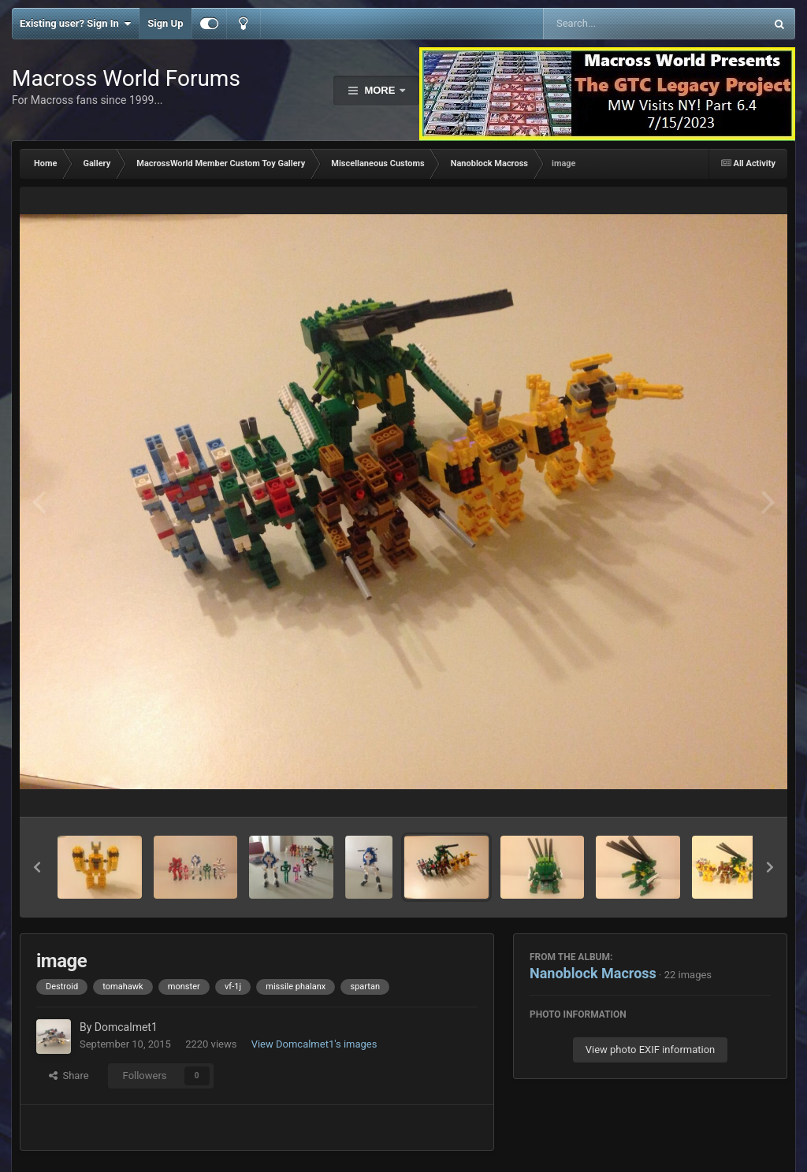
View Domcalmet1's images (314, 1044)
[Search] (614, 23)
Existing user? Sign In (75, 23)
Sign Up (165, 23)
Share (69, 1075)
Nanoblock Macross (593, 973)
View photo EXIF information (651, 1049)
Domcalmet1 (126, 1027)
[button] (37, 867)
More (380, 90)
